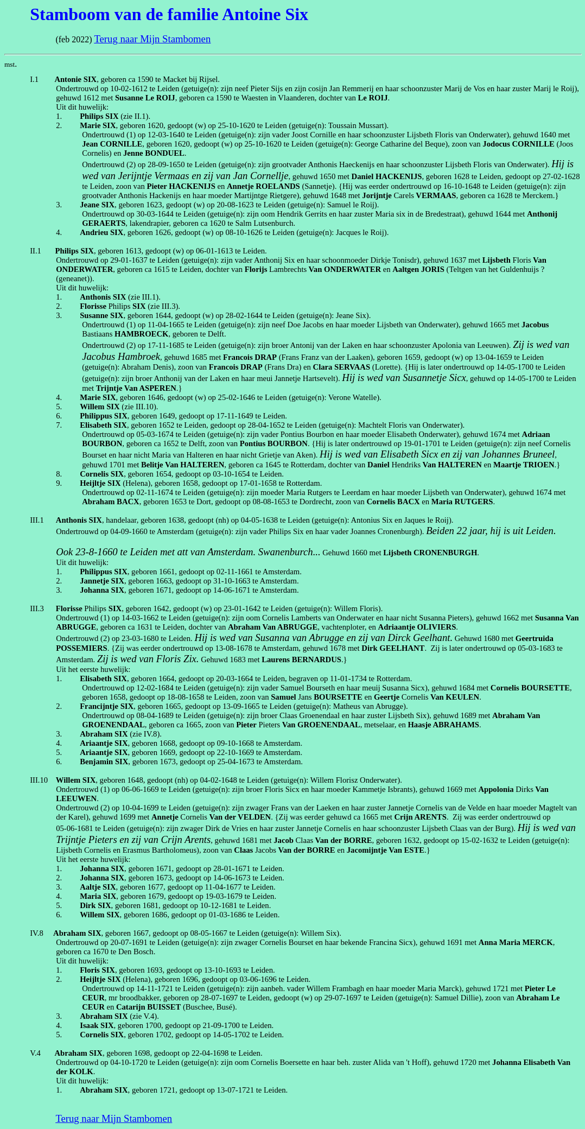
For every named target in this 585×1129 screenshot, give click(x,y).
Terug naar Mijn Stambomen (152, 39)
